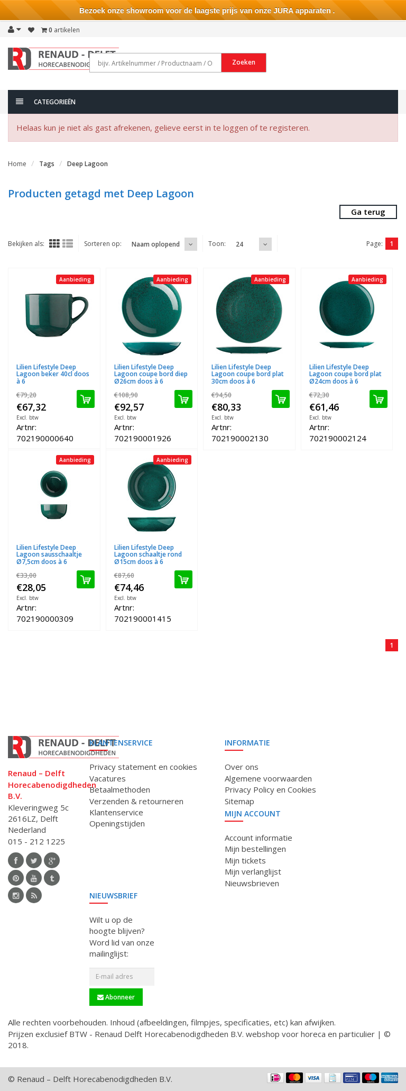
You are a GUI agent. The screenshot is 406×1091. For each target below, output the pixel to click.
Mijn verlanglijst (253, 871)
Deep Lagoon (87, 163)
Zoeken (243, 62)
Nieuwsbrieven (252, 883)
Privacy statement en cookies (143, 766)
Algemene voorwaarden (268, 778)
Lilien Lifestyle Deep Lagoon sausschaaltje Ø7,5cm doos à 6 (49, 554)
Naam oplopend (156, 244)
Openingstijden (117, 823)
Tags (46, 163)
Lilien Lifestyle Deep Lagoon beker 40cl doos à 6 (52, 373)
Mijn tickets (245, 860)
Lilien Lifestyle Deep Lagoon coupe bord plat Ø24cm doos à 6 (345, 373)
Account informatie (258, 837)
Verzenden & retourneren (136, 801)
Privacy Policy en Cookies (270, 789)
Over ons (242, 766)
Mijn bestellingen (255, 848)
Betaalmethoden (119, 789)
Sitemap (239, 801)
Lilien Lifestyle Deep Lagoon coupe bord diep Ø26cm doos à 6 (151, 373)
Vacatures (107, 778)
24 (239, 244)
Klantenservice (116, 812)
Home (17, 163)
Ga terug (368, 211)
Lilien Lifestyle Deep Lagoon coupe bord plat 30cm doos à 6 (247, 373)
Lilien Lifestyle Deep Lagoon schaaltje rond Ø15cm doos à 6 (148, 554)
